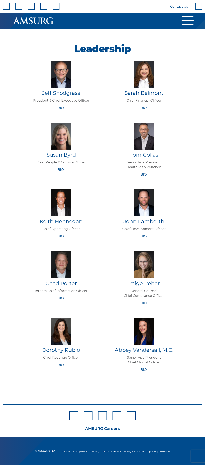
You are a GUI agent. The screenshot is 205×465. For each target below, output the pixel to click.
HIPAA (66, 451)
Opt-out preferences (158, 451)
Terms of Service (111, 451)
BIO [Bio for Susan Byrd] (61, 170)
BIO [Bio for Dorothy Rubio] (61, 365)
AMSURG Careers (102, 428)
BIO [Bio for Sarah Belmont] (144, 108)
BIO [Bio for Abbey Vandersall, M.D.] (144, 370)
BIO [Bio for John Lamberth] (144, 236)
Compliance (80, 451)
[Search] (198, 6)
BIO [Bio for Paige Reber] (144, 303)
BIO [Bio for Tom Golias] (144, 174)
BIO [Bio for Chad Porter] (61, 298)
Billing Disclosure (134, 451)
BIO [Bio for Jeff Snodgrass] (61, 108)
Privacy (94, 451)
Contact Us (179, 6)
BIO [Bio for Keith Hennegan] (61, 236)
